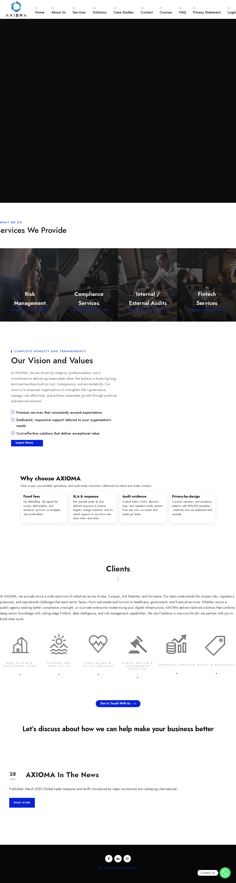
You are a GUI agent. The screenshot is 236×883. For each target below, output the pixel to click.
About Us (58, 10)
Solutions (100, 10)
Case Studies (124, 10)
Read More (22, 802)
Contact (147, 10)
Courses (166, 10)
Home (39, 10)
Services (79, 10)
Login (232, 10)
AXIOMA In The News (62, 775)
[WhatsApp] (225, 872)
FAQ (182, 10)
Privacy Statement (207, 10)
